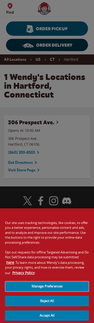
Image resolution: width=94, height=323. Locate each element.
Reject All (47, 303)
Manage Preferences (47, 288)
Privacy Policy (23, 274)
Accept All (47, 317)
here (10, 264)
